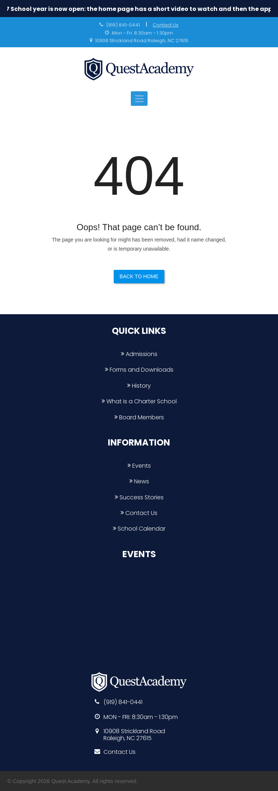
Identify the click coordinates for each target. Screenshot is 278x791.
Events (139, 466)
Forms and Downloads (139, 369)
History (139, 385)
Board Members (139, 417)
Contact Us (166, 24)
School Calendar (139, 528)
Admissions (139, 354)
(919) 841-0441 (123, 24)
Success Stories (139, 497)
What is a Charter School (139, 401)
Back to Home (139, 276)
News (139, 481)
